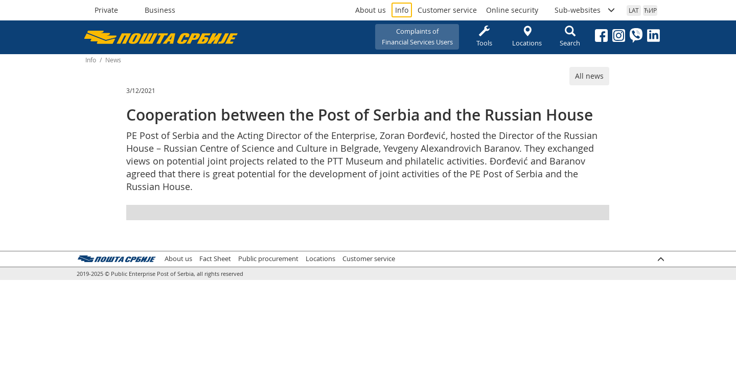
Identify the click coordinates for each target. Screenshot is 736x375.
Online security (512, 10)
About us (370, 10)
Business (160, 10)
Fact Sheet (215, 258)
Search (570, 37)
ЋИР (650, 10)
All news (589, 76)
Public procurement (268, 258)
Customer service (447, 10)
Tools (484, 37)
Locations (527, 37)
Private (106, 10)
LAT (634, 10)
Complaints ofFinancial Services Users (417, 36)
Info (401, 10)
